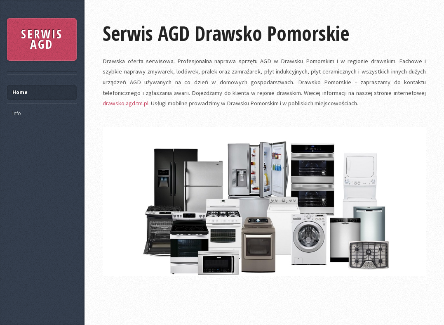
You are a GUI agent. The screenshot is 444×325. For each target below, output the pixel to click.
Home (20, 92)
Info (16, 113)
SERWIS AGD (42, 39)
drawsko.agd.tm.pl (125, 103)
